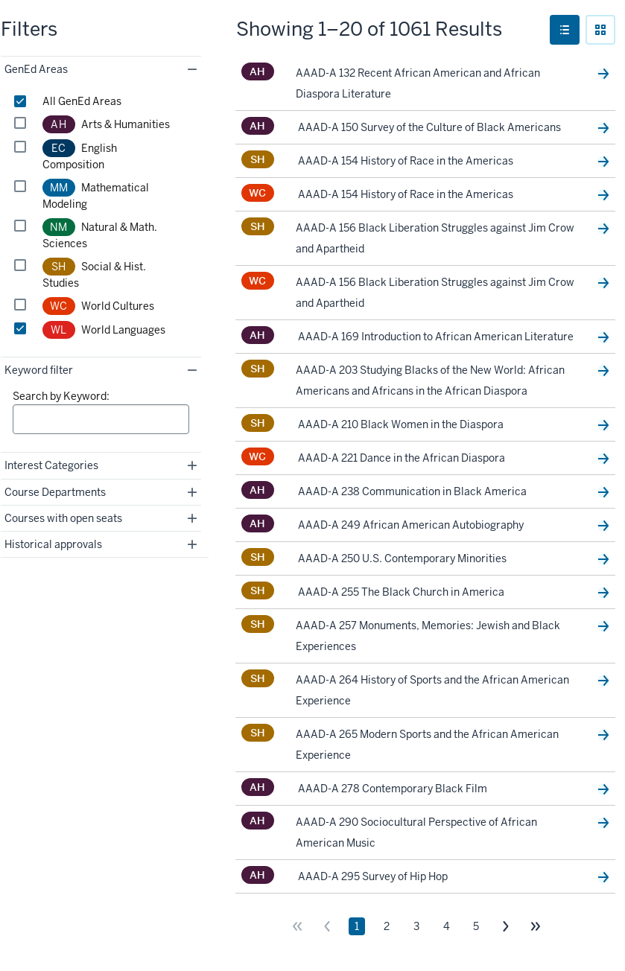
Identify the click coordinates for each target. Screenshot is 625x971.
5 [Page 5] (476, 926)
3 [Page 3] (416, 926)
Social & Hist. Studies (94, 274)
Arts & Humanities (106, 124)
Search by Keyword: (61, 396)
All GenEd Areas (81, 101)
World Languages (103, 330)
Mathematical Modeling (96, 195)
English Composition (79, 155)
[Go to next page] (506, 926)
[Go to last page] (536, 926)
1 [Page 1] (357, 926)
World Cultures (98, 306)
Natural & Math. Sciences (99, 234)
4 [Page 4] (446, 926)
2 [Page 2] (387, 926)
